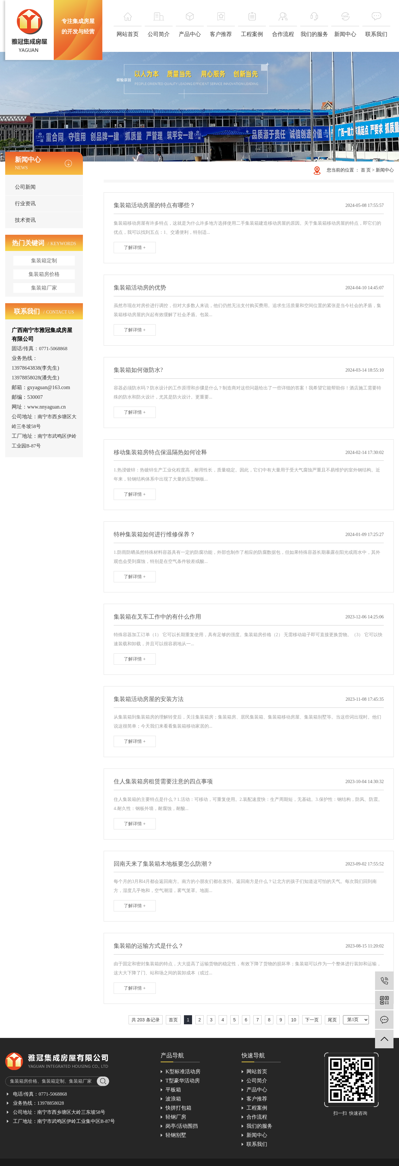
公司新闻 (25, 187)
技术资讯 (25, 220)
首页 (173, 1019)
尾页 (332, 1019)
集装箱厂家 (44, 288)
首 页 (366, 170)
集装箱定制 (44, 260)
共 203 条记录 (145, 1019)
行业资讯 (25, 203)
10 (293, 1019)
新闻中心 (385, 170)
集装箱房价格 (44, 274)
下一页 (312, 1019)
